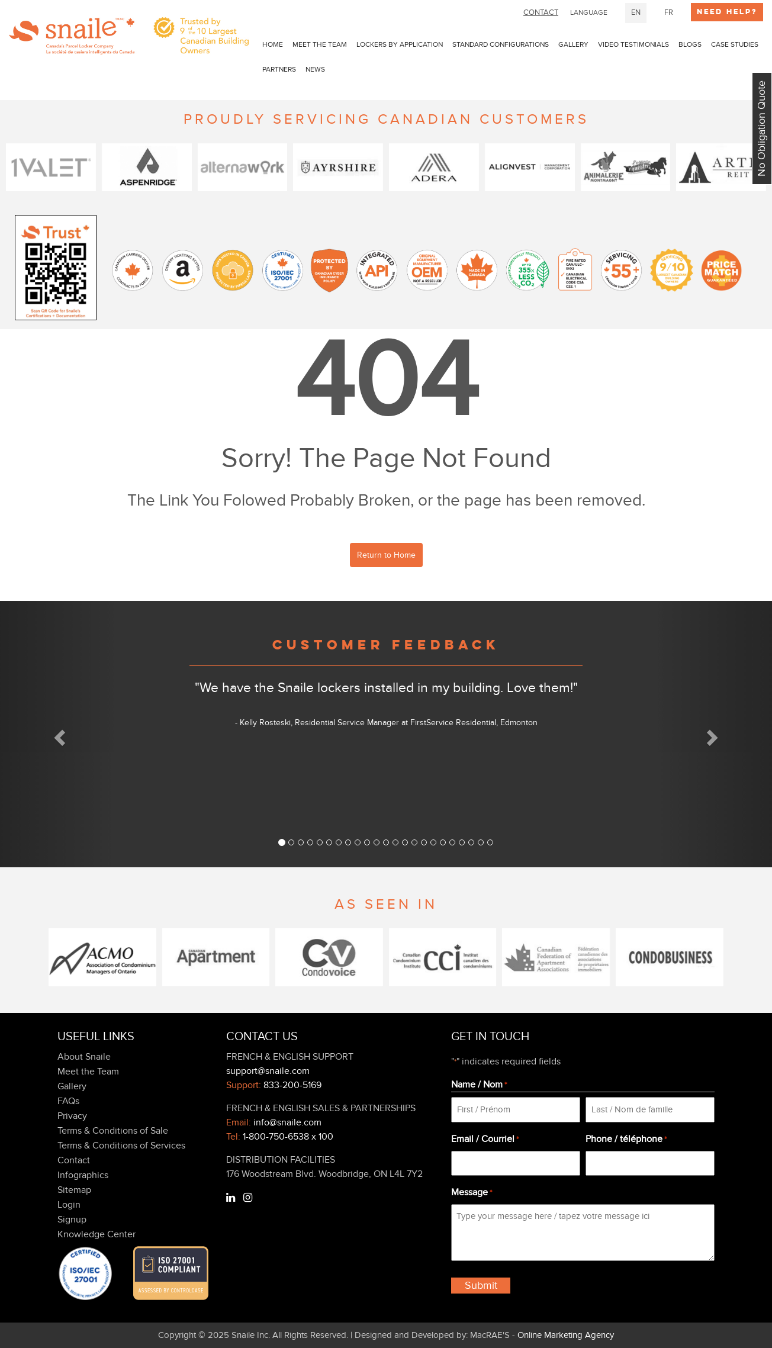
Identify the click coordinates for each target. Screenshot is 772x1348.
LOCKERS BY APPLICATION (399, 44)
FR (668, 12)
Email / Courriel (485, 1139)
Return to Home (386, 555)
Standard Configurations (500, 44)
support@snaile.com (268, 1071)
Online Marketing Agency (565, 1335)
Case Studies (734, 44)
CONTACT (540, 12)
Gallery (573, 44)
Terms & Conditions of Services (121, 1145)
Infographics (82, 1175)
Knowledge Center (96, 1234)
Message (471, 1192)
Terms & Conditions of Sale (112, 1131)
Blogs (690, 44)
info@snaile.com (287, 1122)
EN (636, 12)
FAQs (68, 1101)
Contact (73, 1160)
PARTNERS (279, 69)
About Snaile (84, 1057)
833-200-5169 (292, 1085)
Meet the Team (319, 44)
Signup (71, 1219)
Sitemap (74, 1190)
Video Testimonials (633, 44)
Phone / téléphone (626, 1139)
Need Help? (727, 12)
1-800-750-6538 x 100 (288, 1137)
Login (69, 1205)
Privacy (72, 1116)
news (315, 69)
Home (272, 44)
